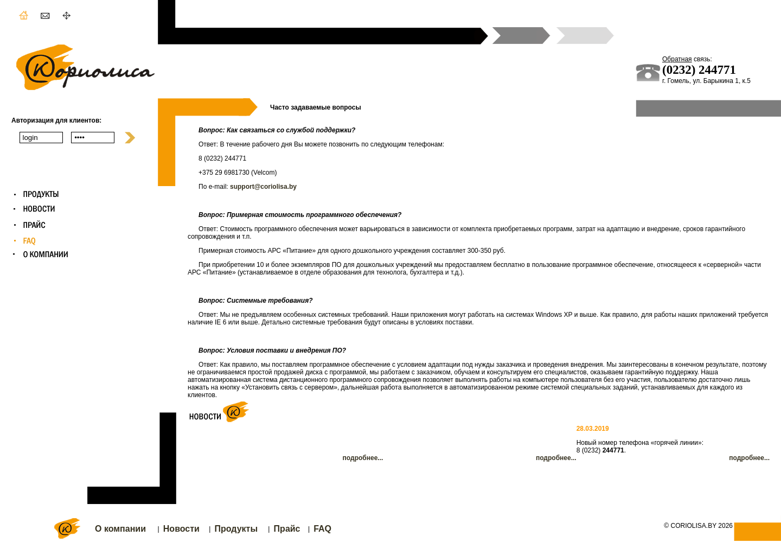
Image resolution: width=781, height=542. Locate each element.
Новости (181, 528)
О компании (120, 528)
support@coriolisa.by (263, 186)
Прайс (287, 528)
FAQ (322, 528)
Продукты (236, 528)
